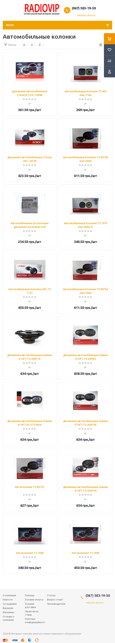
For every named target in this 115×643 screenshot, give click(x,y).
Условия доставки (30, 605)
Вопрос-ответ (55, 599)
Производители (56, 603)
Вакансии (8, 608)
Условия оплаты (34, 599)
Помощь (30, 595)
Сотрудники (10, 603)
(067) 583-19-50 (84, 8)
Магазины (8, 612)
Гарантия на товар (31, 613)
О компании (9, 595)
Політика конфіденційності (35, 620)
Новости (8, 599)
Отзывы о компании (8, 618)
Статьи (51, 595)
